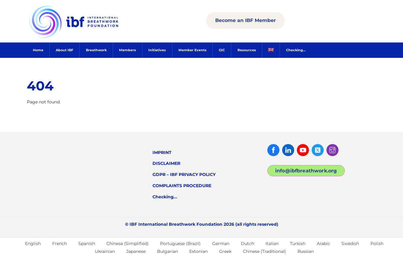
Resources (247, 50)
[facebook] (273, 149)
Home (38, 50)
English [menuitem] (33, 243)
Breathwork (96, 50)
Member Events (192, 50)
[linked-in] (288, 149)
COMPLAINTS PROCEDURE (182, 185)
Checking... (296, 50)
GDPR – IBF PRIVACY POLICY (184, 174)
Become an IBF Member (245, 20)
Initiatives (157, 50)
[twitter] (318, 149)
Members (127, 50)
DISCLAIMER (166, 163)
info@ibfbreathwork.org (306, 171)
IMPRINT (162, 152)
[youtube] (303, 149)
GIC (222, 50)
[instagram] (332, 149)
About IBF (64, 50)
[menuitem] (271, 50)
